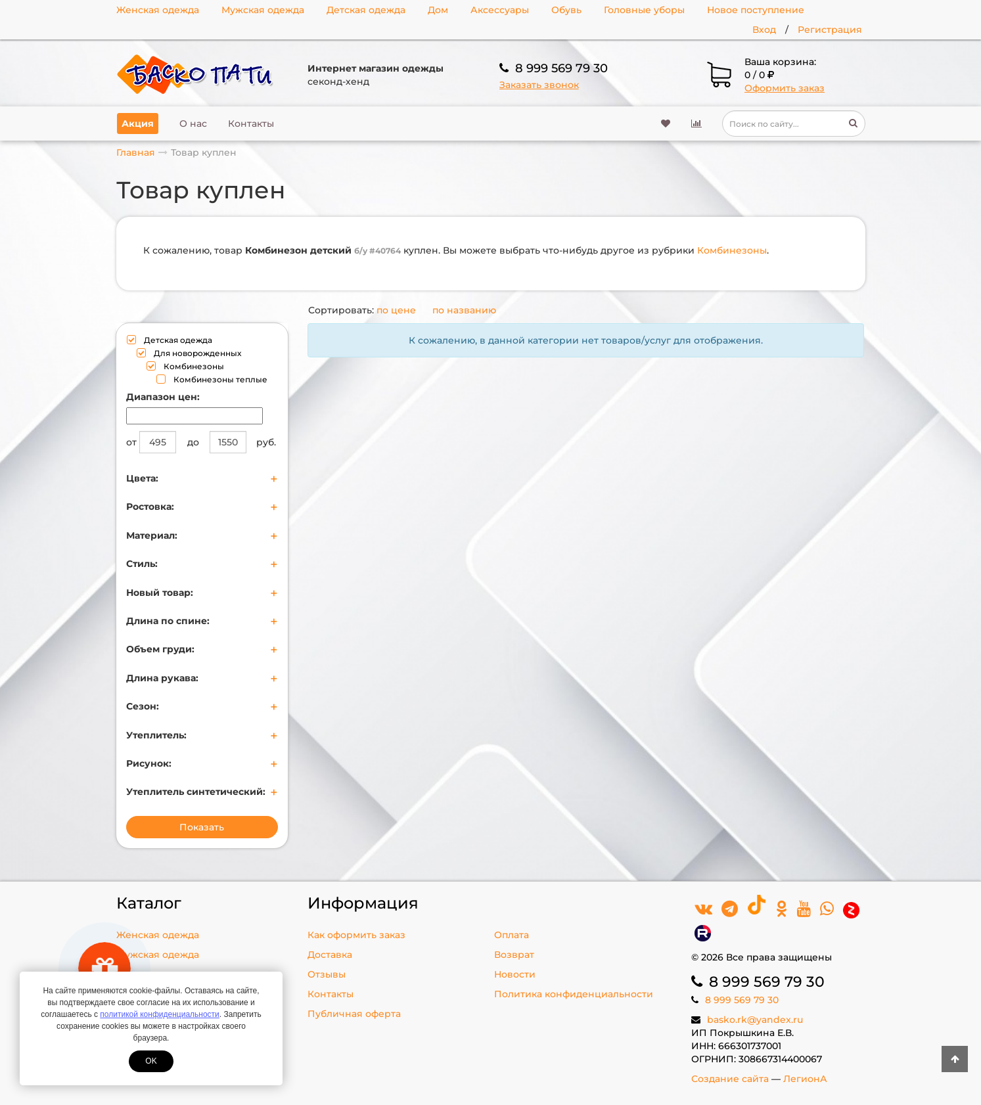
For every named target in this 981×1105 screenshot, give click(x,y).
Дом (438, 10)
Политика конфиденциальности (573, 994)
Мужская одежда (262, 10)
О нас (193, 123)
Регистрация (830, 29)
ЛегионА (805, 1079)
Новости (515, 974)
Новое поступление (755, 10)
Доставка (330, 954)
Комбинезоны (732, 250)
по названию (464, 310)
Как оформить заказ (356, 935)
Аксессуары (499, 10)
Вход (764, 29)
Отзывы (327, 974)
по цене (396, 310)
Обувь (566, 10)
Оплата (511, 935)
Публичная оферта (354, 1014)
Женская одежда (157, 10)
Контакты (251, 123)
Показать (201, 827)
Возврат (514, 954)
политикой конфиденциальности (159, 1014)
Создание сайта (730, 1079)
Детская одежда (366, 10)
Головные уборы (644, 10)
